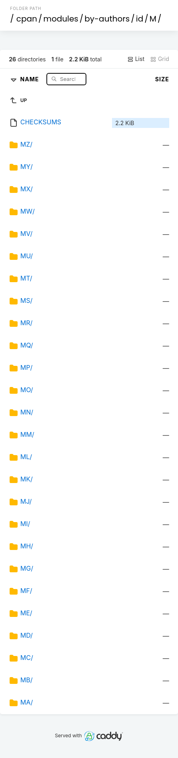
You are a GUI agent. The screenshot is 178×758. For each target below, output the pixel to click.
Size (162, 79)
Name (30, 78)
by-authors (107, 18)
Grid (159, 59)
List (135, 59)
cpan (26, 18)
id (139, 18)
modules (60, 18)
